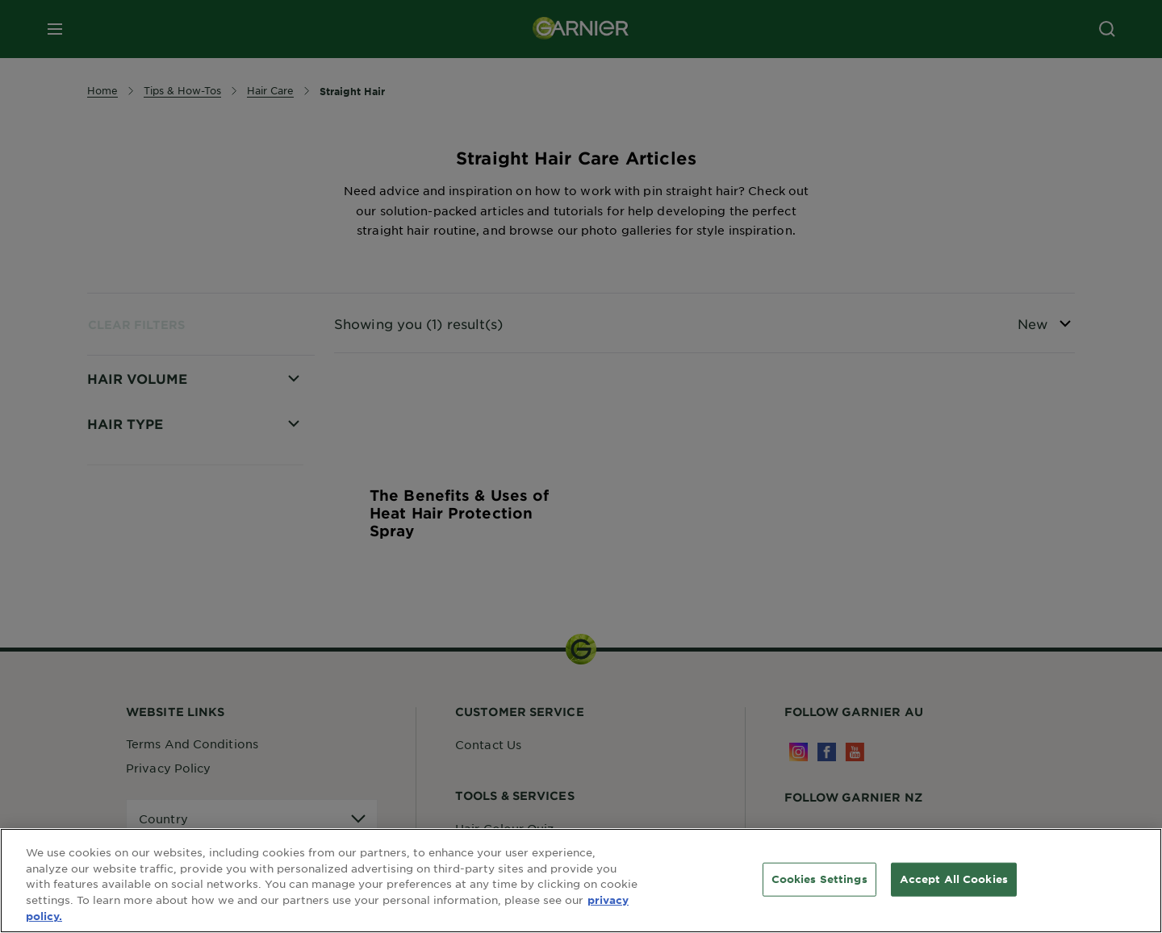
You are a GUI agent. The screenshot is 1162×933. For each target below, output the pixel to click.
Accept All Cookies (954, 879)
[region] (581, 880)
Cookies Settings (819, 879)
